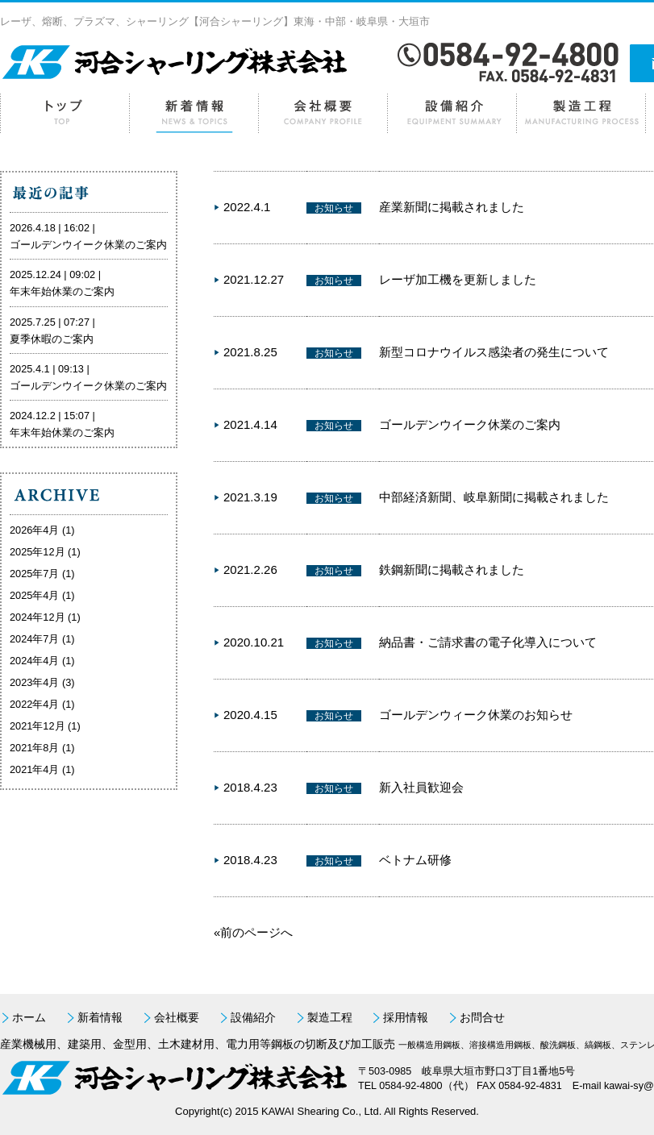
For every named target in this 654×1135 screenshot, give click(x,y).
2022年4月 (34, 704)
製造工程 (580, 113)
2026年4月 (34, 530)
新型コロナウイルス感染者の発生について (494, 352)
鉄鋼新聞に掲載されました (451, 569)
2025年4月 (34, 595)
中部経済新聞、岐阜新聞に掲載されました (494, 497)
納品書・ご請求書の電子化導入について (488, 642)
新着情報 (193, 113)
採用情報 (405, 1017)
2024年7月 (34, 639)
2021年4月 (34, 769)
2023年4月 (34, 682)
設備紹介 (451, 113)
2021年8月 (34, 748)
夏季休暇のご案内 (52, 339)
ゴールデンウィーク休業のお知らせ (476, 714)
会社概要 (322, 113)
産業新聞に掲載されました (451, 207)
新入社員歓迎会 (421, 787)
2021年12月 (37, 726)
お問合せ (482, 1017)
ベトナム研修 (415, 860)
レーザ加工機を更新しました (457, 279)
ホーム (64, 113)
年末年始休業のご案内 (62, 291)
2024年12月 (37, 617)
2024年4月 (34, 661)
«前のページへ (253, 932)
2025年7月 (34, 574)
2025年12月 (37, 552)
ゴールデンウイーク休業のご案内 (469, 424)
